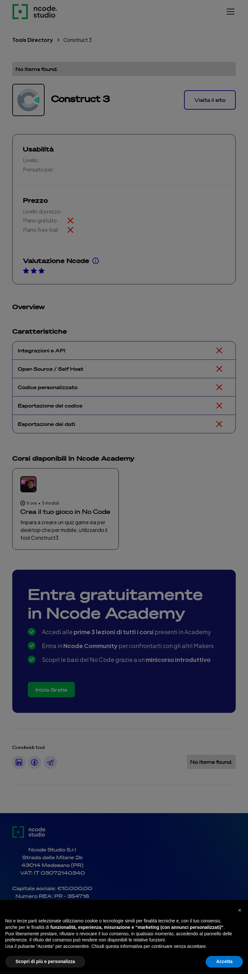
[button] (239, 910)
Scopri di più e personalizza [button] (45, 961)
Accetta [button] (224, 961)
